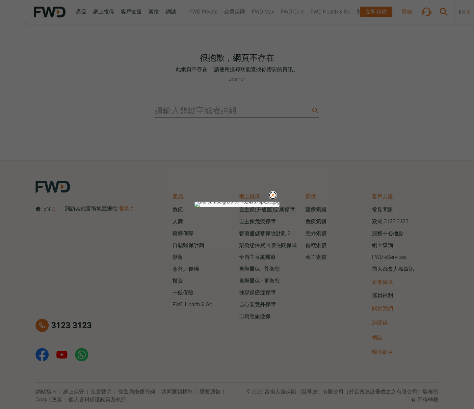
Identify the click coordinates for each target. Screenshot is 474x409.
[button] (81, 12)
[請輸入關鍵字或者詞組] (232, 111)
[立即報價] (376, 12)
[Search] (314, 110)
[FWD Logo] (50, 12)
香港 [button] (124, 208)
